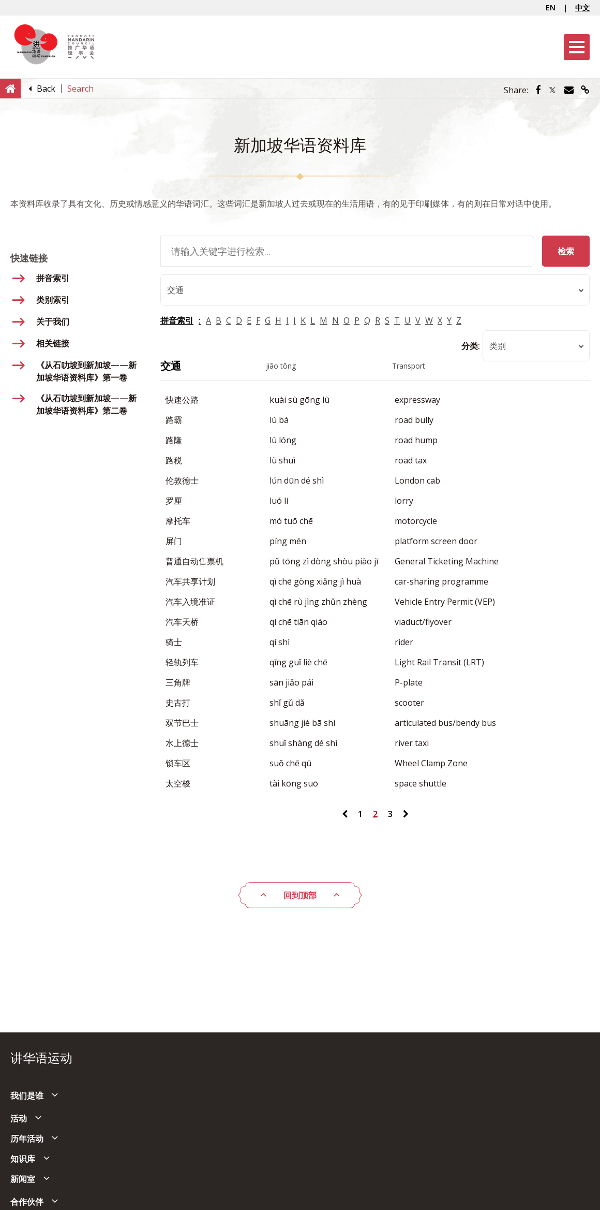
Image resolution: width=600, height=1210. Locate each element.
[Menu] (577, 47)
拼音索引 (176, 320)
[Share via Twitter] (552, 90)
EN (551, 7)
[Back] (46, 88)
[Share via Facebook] (538, 90)
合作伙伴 (26, 1201)
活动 (18, 1118)
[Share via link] (585, 90)
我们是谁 (26, 1095)
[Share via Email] (569, 90)
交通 (170, 366)
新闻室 (22, 1179)
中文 (582, 7)
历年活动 (26, 1138)
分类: (470, 346)
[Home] (10, 88)
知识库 (22, 1158)
